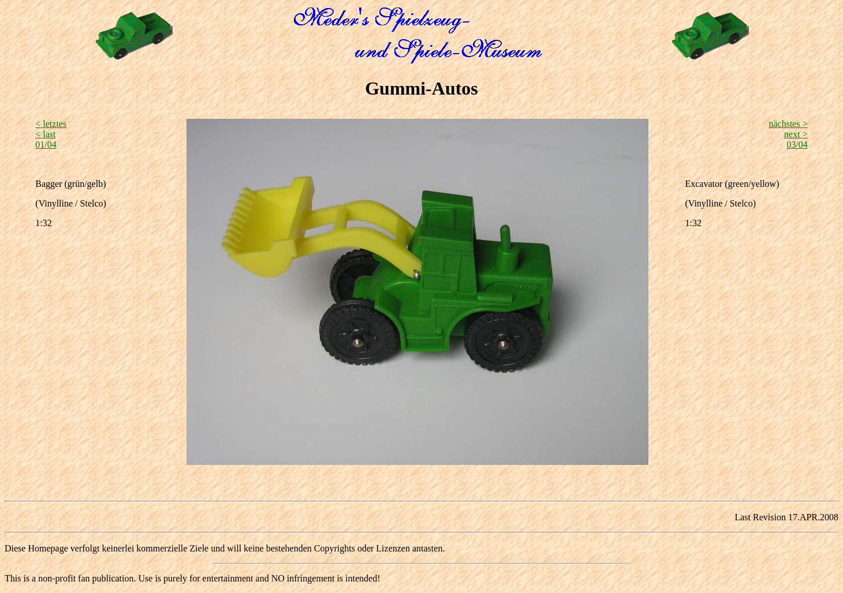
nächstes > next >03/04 (788, 134)
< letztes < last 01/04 (50, 134)
